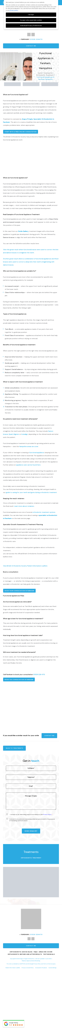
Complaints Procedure (41, 967)
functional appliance (36, 452)
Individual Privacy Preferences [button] (31, 25)
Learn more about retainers (24, 506)
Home (40, 73)
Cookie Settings (52, 967)
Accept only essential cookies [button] (31, 20)
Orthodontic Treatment (45, 75)
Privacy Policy (47, 814)
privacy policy (14, 10)
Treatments (48, 73)
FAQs (36, 952)
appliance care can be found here (28, 465)
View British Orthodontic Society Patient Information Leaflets (25, 566)
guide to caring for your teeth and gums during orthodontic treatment (31, 492)
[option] (12, 84)
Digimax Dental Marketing (33, 960)
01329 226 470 (39, 674)
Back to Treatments (14, 748)
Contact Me (31, 46)
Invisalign (24, 434)
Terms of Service (47, 964)
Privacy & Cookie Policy (28, 967)
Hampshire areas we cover (28, 446)
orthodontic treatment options (43, 512)
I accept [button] (31, 15)
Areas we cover (45, 952)
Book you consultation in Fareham (19, 679)
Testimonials (49, 954)
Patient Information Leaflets (13, 967)
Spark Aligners (14, 434)
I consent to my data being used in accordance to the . (31, 814)
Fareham (24, 39)
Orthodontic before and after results (25, 954)
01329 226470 (36, 39)
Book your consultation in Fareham (19, 591)
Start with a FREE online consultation (21, 132)
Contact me (49, 735)
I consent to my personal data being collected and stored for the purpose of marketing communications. (32, 819)
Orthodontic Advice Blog (21, 952)
